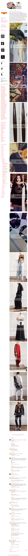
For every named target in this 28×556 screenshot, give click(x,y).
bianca (11, 501)
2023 (2, 148)
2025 (2, 146)
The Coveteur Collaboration (4, 105)
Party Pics (2, 129)
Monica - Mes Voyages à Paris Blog (14, 532)
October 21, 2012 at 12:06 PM (15, 495)
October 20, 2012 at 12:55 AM (15, 464)
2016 (2, 154)
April (3, 191)
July (2, 188)
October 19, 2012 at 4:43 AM (15, 446)
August (3, 187)
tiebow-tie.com (12, 489)
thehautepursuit (12, 457)
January (3, 194)
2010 (2, 196)
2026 (2, 145)
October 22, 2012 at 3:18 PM (15, 526)
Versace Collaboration (3, 92)
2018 (2, 152)
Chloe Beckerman (3, 123)
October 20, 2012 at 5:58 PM (15, 481)
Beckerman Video (3, 128)
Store (1, 136)
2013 (2, 157)
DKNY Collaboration (3, 96)
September (3, 186)
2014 (2, 156)
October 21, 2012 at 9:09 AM (15, 487)
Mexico (1, 141)
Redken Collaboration (3, 103)
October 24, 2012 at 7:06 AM (15, 547)
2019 (2, 151)
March (3, 192)
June (2, 189)
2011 (2, 195)
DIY (1, 130)
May (2, 190)
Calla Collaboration (3, 114)
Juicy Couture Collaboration (4, 104)
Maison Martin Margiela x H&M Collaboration (16, 12)
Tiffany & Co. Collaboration (4, 89)
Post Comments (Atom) (14, 551)
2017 (2, 153)
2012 (2, 158)
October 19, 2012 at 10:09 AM (15, 455)
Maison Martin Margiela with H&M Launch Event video (4, 167)
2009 (2, 197)
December (3, 159)
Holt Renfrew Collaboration (4, 118)
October (3, 161)
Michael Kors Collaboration (4, 106)
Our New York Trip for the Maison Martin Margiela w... (5, 164)
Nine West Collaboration (3, 112)
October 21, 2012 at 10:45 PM (15, 516)
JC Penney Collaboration (3, 111)
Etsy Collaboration (3, 99)
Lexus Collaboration (3, 93)
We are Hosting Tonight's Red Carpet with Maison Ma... (5, 169)
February (3, 193)
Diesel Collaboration (3, 90)
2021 (2, 150)
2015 (2, 155)
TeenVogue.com (2, 119)
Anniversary (2, 138)
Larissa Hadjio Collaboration (4, 117)
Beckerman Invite (2, 137)
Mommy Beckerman (3, 127)
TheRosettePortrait (13, 515)
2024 (2, 147)
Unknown (12, 452)
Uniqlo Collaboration (3, 110)
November (3, 160)
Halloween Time (3, 162)
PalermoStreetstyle (13, 539)
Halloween (2, 135)
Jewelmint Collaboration (3, 113)
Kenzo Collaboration (3, 91)
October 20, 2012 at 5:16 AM (15, 471)
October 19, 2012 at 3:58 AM (15, 441)
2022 (2, 149)
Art (1, 134)
